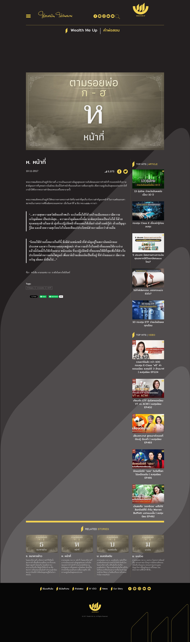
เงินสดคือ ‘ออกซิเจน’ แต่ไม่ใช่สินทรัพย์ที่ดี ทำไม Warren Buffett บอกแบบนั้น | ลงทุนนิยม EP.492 (148, 511)
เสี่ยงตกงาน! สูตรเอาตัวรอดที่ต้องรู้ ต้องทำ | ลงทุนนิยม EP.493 (148, 439)
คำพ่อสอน (30, 288)
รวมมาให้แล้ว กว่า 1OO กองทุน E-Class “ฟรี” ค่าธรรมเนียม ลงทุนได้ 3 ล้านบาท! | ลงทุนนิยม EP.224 (148, 367)
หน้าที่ (49, 288)
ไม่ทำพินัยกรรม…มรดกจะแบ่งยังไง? (148, 291)
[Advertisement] (95, 54)
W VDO (92, 588)
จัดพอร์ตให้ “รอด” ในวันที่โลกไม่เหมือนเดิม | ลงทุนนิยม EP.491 (148, 474)
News (105, 588)
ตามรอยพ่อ (40, 288)
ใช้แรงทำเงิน (48, 588)
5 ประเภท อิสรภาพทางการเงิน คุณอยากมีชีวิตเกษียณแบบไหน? (148, 258)
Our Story (118, 588)
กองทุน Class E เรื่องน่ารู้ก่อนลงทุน (148, 224)
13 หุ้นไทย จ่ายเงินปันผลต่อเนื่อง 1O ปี (148, 193)
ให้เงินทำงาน (64, 588)
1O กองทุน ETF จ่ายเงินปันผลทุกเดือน (148, 323)
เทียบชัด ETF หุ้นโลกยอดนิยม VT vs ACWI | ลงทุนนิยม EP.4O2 (148, 404)
